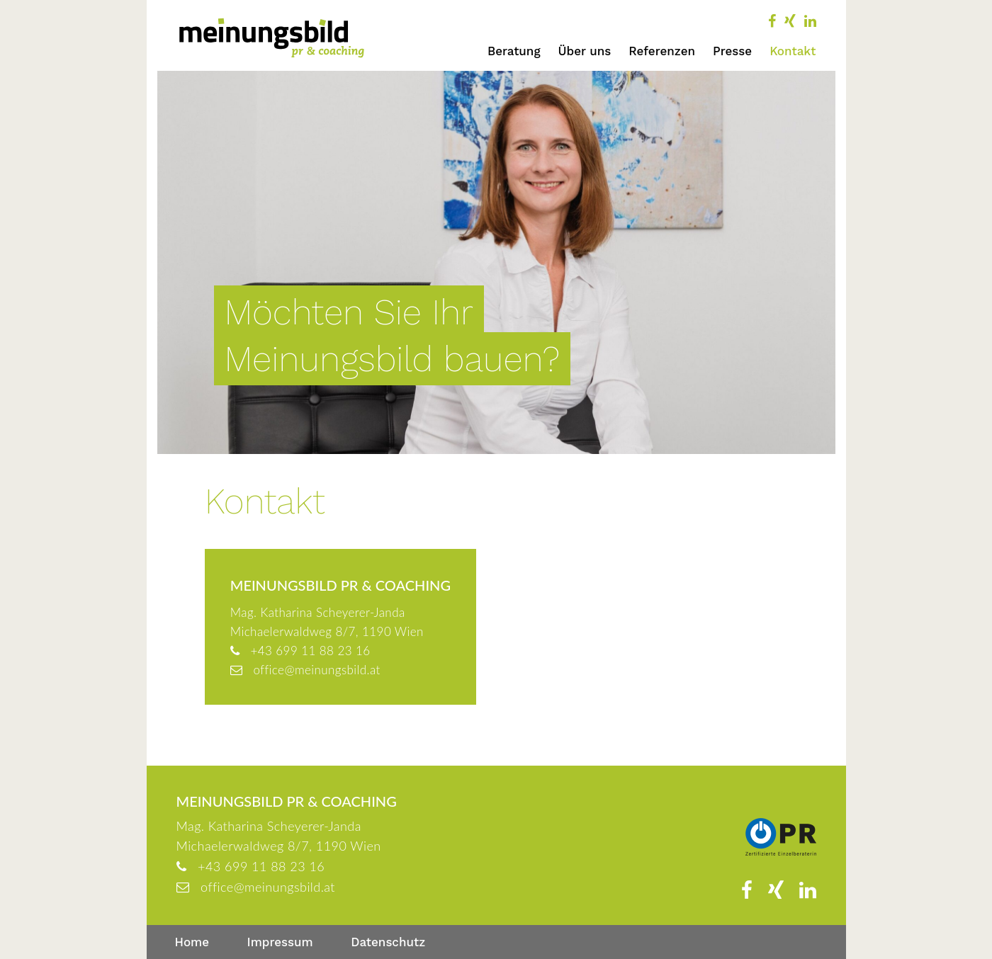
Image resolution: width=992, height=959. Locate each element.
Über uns (584, 51)
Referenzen (662, 51)
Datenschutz (388, 942)
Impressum (280, 942)
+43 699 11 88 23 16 (310, 650)
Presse (732, 51)
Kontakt (793, 51)
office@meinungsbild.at (316, 669)
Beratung (514, 51)
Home (192, 942)
